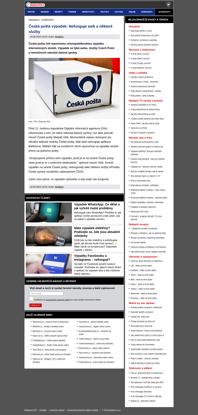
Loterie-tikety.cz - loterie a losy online (94, 339)
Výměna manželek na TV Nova (143, 105)
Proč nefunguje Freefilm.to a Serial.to (146, 387)
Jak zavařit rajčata (138, 242)
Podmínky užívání (57, 410)
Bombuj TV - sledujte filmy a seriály (145, 378)
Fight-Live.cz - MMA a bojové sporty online (50, 336)
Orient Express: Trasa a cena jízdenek (146, 331)
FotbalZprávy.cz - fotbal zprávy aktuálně (49, 340)
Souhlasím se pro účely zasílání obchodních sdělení (67, 300)
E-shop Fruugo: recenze (141, 63)
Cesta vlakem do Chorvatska (142, 344)
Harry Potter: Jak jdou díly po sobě (145, 123)
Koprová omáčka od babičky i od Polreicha (148, 247)
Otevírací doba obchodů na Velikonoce (147, 261)
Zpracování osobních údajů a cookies (83, 410)
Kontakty (43, 410)
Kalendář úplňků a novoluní (142, 312)
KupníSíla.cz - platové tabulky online (94, 322)
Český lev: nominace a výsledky (144, 40)
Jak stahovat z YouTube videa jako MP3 (147, 382)
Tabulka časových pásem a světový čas (147, 147)
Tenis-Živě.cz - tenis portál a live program (50, 350)
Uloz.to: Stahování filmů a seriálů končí (147, 373)
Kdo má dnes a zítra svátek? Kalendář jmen (149, 354)
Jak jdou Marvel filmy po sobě (143, 114)
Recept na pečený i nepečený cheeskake (148, 238)
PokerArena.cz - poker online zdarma (94, 348)
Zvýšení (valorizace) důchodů (143, 86)
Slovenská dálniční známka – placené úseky (149, 198)
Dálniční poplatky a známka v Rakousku (147, 202)
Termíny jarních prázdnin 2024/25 (144, 45)
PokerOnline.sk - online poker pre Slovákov (96, 362)
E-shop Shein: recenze (140, 58)
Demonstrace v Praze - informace (144, 82)
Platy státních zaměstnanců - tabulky (146, 91)
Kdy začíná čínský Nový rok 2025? (145, 35)
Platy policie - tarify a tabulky (142, 96)
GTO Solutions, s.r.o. (112, 410)
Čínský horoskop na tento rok (143, 321)
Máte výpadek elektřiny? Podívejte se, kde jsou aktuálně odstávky (97, 231)
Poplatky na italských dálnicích (143, 207)
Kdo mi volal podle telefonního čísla (145, 340)
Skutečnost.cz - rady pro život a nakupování (51, 322)
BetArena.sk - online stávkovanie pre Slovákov (52, 354)
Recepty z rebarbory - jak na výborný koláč (148, 233)
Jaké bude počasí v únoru (141, 31)
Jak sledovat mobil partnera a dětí (145, 142)
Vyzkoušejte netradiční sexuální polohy (147, 349)
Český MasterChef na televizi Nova (145, 109)
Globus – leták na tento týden (143, 289)
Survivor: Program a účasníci (143, 133)
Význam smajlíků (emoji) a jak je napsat (147, 171)
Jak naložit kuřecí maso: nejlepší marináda (148, 252)
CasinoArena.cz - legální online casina (94, 326)
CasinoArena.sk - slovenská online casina (96, 357)
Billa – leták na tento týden (142, 279)
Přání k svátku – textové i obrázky (144, 358)
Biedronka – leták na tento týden (144, 293)
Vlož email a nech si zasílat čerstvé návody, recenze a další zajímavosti (72, 288)
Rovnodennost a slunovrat (141, 326)
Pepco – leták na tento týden (142, 284)
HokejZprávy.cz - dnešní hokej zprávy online (51, 345)
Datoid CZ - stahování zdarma (143, 401)
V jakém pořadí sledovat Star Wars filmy (147, 119)
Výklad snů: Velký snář (140, 317)
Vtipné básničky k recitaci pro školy (145, 363)
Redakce (59, 36)
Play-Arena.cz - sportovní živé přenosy (94, 353)
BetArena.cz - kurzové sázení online (47, 331)
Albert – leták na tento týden (142, 275)
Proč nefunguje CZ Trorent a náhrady (146, 396)
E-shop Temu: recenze (140, 54)
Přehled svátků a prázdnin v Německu (146, 307)
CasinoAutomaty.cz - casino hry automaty (96, 343)
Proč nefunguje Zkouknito (141, 392)
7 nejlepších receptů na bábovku (144, 228)
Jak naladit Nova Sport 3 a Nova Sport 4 (147, 335)
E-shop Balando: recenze (141, 68)
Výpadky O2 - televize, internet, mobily (146, 167)
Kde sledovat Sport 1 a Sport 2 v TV (145, 176)
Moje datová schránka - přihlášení (145, 185)
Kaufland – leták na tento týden (143, 270)
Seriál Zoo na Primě (139, 128)
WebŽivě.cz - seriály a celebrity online (48, 326)
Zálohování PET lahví (139, 212)
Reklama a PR (30, 410)
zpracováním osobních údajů (57, 300)
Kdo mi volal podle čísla (140, 181)
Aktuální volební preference (142, 77)
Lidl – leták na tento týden (141, 266)
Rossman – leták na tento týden (144, 298)
